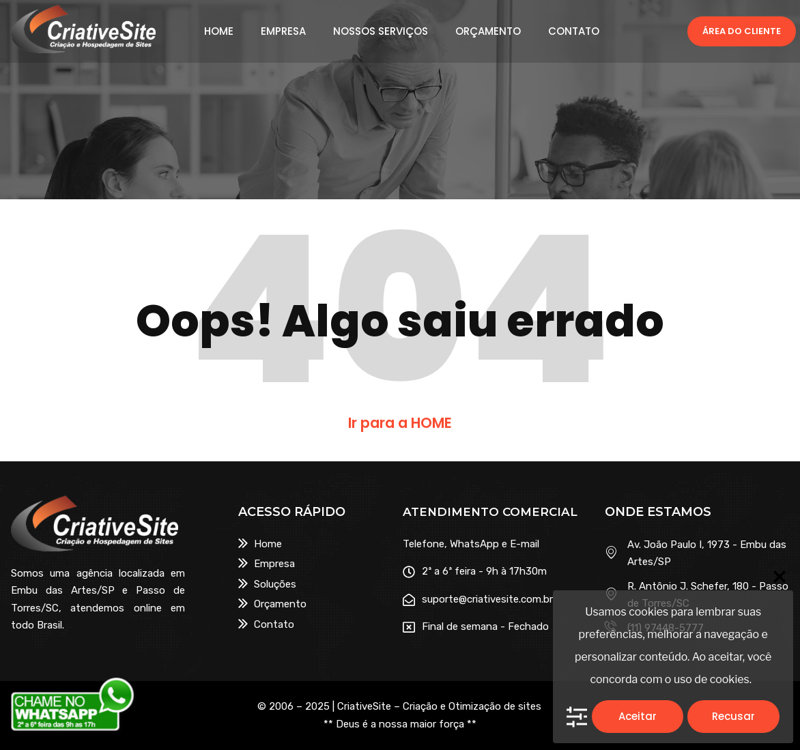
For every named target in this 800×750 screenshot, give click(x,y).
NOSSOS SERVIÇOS (380, 31)
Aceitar (637, 716)
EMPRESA (283, 31)
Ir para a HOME (400, 423)
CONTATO (573, 31)
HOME (218, 31)
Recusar (733, 716)
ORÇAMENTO (488, 31)
